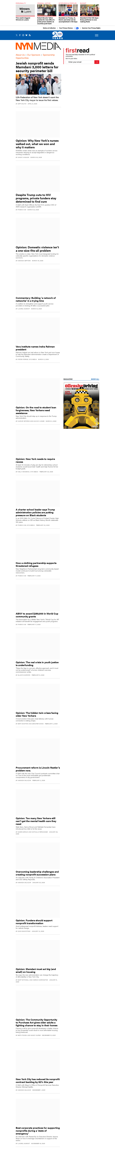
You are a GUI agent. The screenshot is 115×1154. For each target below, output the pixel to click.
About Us (20, 56)
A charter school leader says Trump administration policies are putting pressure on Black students (35, 514)
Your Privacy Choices (69, 30)
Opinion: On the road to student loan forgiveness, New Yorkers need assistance (36, 412)
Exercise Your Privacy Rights (91, 30)
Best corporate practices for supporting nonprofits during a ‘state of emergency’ (38, 1132)
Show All (95, 381)
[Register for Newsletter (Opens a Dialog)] (96, 64)
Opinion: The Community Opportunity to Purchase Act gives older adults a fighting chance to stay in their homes (36, 1024)
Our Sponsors (33, 56)
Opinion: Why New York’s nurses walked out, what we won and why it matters (37, 145)
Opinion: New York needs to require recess (35, 462)
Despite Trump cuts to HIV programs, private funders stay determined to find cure (36, 200)
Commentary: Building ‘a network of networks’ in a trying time (36, 301)
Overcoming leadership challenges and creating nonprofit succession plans (37, 875)
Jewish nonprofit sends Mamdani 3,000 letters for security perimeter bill (37, 68)
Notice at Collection (49, 30)
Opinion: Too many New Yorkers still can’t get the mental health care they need (36, 822)
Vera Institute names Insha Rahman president (35, 350)
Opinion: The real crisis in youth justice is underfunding (37, 665)
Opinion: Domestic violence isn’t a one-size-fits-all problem (37, 250)
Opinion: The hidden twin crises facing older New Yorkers (37, 716)
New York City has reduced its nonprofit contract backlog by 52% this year (38, 1082)
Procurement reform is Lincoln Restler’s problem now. (38, 771)
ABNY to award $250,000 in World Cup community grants (37, 617)
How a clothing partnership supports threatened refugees (36, 566)
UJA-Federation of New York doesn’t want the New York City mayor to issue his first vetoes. (37, 100)
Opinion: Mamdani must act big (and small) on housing (36, 972)
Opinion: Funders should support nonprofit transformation (34, 923)
